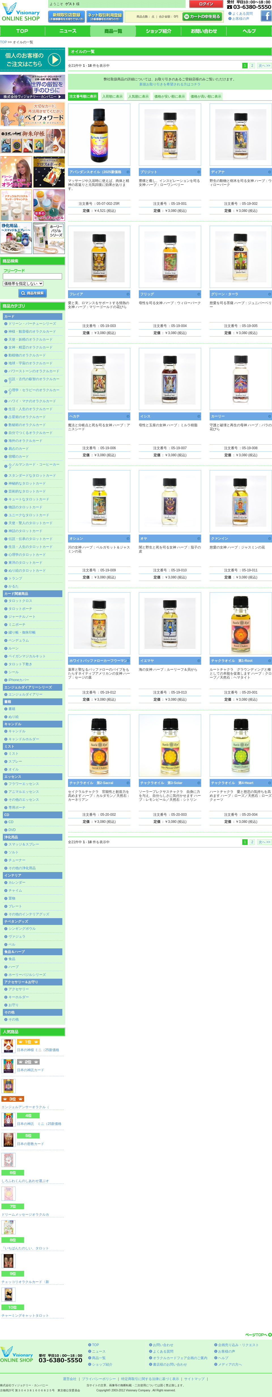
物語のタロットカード (25, 507)
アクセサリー (18, 989)
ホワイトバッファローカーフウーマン (98, 661)
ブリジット (148, 172)
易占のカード (18, 449)
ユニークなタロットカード (28, 515)
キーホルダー (18, 997)
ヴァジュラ (17, 936)
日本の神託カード (30, 1070)
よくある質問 (242, 14)
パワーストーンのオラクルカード (34, 371)
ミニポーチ (17, 625)
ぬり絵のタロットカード (27, 570)
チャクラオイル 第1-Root (231, 661)
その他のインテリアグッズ (28, 914)
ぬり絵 (13, 717)
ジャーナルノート (22, 617)
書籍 (11, 709)
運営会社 (69, 1379)
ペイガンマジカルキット (27, 656)
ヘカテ (74, 416)
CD (10, 822)
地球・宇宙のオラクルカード (30, 363)
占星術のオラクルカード (27, 417)
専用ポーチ (17, 808)
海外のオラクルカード (25, 441)
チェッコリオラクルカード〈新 (25, 1282)
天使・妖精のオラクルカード (30, 339)
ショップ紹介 (102, 1364)
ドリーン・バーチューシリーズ (32, 324)
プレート (15, 906)
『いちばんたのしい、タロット (25, 1248)
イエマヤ (147, 661)
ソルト (13, 852)
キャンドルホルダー (23, 739)
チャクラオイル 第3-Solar (161, 783)
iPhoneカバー (18, 680)
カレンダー (17, 882)
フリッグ (147, 294)
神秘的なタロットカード (27, 483)
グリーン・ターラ (224, 294)
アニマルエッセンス (23, 792)
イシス (145, 416)
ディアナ (218, 172)
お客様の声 (240, 19)
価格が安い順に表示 (169, 96)
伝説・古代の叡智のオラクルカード (34, 380)
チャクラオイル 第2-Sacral (91, 783)
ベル (11, 944)
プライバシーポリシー (99, 1379)
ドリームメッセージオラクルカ (25, 1215)
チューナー (17, 860)
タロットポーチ (20, 609)
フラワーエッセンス (23, 784)
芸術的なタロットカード (27, 491)
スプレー (15, 761)
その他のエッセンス (23, 800)
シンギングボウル (22, 929)
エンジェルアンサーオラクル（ (25, 1107)
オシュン (76, 539)
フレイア (76, 294)
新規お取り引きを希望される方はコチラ (170, 84)
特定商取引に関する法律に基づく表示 (150, 1379)
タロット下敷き (20, 664)
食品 (11, 959)
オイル (13, 769)
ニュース (99, 1351)
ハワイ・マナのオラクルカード (32, 401)
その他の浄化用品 (22, 868)
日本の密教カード (30, 1144)
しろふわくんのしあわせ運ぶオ (25, 1181)
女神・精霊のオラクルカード (30, 347)
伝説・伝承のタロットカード (30, 539)
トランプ (15, 578)
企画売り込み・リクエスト (238, 1345)
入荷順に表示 (112, 96)
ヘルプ (223, 1358)
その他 (13, 1019)
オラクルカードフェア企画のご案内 (180, 1358)
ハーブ (13, 967)
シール (13, 672)
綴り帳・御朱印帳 (22, 632)
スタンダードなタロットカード (32, 475)
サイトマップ (194, 1379)
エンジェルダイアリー (25, 694)
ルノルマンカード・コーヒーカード (34, 466)
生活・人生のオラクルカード (30, 409)
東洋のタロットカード (25, 563)
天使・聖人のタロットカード (30, 523)
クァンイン (219, 539)
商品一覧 (99, 1358)
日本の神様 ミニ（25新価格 (38, 1050)
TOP (3, 42)
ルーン (13, 648)
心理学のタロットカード (27, 555)
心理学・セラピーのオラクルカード (34, 391)
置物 (11, 898)
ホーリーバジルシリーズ (27, 975)
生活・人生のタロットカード (30, 547)
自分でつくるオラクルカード (30, 433)
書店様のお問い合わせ (170, 1364)
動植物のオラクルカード (27, 355)
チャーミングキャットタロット (25, 1316)
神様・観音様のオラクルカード (32, 331)
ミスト (13, 753)
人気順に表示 (138, 96)
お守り (13, 1005)
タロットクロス (20, 601)
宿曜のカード (18, 457)
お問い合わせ (163, 1345)
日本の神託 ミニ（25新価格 (39, 1124)
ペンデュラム (18, 640)
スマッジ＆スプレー (23, 844)
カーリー (218, 416)
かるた (13, 586)
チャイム (15, 890)
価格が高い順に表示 (206, 96)
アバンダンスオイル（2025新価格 (95, 172)
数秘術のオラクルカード (27, 425)
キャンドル (17, 731)
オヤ (143, 539)
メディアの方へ (230, 1364)
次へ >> (264, 66)
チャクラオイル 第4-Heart (232, 783)
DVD (12, 830)
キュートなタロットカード (28, 499)
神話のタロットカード (25, 531)
